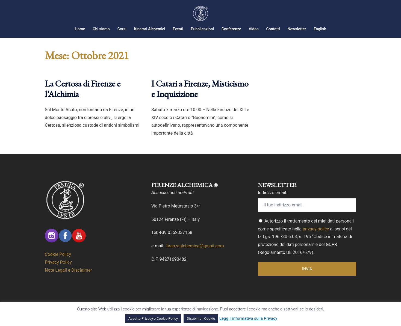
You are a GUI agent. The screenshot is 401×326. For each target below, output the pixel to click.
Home (80, 29)
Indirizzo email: (272, 192)
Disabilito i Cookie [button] (201, 318)
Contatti (273, 29)
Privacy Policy (58, 262)
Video (254, 29)
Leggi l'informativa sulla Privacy (248, 318)
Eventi (178, 29)
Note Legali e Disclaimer (68, 270)
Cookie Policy (58, 254)
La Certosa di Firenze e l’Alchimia (82, 89)
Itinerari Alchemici (149, 29)
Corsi (121, 29)
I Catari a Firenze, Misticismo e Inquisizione (200, 89)
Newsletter (297, 29)
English (320, 29)
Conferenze (231, 29)
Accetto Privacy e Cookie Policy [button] (153, 318)
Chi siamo (101, 29)
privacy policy (316, 229)
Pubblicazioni (202, 29)
